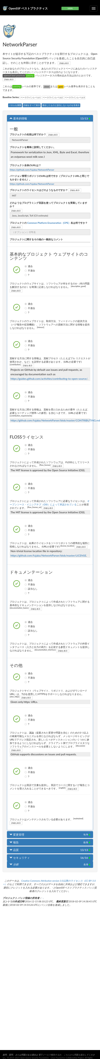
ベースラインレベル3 (75, 97)
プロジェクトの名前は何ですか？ (28, 134)
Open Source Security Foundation (34, 1057)
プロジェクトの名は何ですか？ (49, 222)
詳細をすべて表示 (31, 105)
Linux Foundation (58, 1057)
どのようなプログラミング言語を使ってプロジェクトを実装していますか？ (48, 204)
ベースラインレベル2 (53, 97)
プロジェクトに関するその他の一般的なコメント (36, 239)
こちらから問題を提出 (74, 1054)
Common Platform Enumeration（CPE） (49, 222)
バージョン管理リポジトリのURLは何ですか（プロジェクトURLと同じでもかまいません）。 (49, 177)
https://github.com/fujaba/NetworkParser (32, 169)
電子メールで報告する (48, 1054)
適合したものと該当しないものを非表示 (61, 105)
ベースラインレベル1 (30, 97)
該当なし (26, 588)
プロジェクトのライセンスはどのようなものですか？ (39, 190)
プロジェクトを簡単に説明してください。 (33, 147)
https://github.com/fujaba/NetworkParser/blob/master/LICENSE (48, 555)
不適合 (26, 270)
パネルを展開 (15, 105)
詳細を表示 (64, 63)
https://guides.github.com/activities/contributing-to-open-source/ (49, 378)
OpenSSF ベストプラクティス (28, 8)
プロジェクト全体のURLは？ (25, 165)
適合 (26, 266)
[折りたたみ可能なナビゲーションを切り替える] (93, 8)
